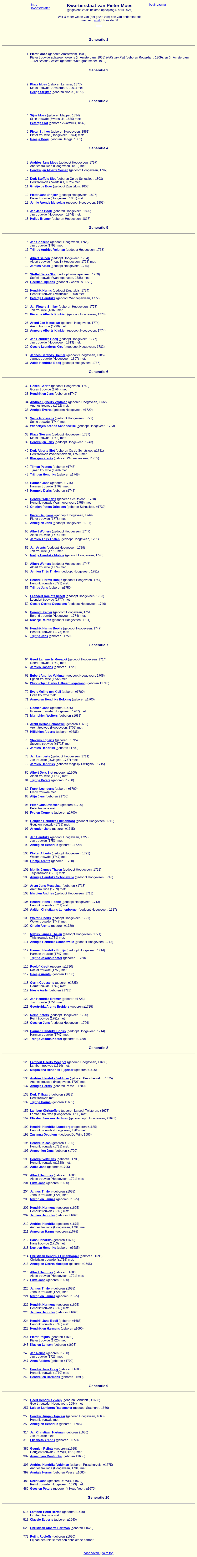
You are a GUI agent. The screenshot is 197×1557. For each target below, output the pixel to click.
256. (26, 1400)
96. (27, 821)
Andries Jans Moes (44, 162)
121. (26, 1006)
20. (27, 274)
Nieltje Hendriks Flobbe (47, 555)
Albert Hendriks (41, 1175)
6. (28, 131)
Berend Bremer (41, 612)
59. (27, 603)
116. (26, 966)
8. (28, 162)
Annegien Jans (41, 523)
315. (26, 1440)
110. (26, 934)
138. (26, 1094)
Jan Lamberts (40, 756)
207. (26, 1215)
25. (27, 314)
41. (27, 458)
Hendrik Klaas (40, 1143)
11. (27, 186)
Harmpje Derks (41, 490)
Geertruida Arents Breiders (49, 1006)
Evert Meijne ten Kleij (45, 691)
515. (26, 1519)
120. (26, 998)
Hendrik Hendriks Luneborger (51, 1126)
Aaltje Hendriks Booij (45, 362)
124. (26, 1031)
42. (27, 466)
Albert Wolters (40, 531)
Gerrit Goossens (42, 982)
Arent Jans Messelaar (46, 885)
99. (27, 845)
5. (28, 123)
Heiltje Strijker (40, 92)
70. (27, 691)
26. (27, 322)
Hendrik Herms (41, 290)
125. (26, 1039)
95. (27, 812)
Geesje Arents (40, 974)
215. (26, 1263)
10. (27, 178)
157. (26, 1118)
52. (27, 547)
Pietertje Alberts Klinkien (48, 314)
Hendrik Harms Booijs (46, 580)
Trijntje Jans (39, 587)
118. (26, 982)
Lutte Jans (37, 1183)
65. (27, 667)
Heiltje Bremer (40, 218)
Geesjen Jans (40, 1022)
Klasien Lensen (41, 1344)
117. (26, 974)
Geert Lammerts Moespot (48, 659)
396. (26, 1464)
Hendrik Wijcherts (43, 499)
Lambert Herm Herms (45, 1512)
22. (27, 290)
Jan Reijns (37, 1353)
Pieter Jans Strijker (44, 194)
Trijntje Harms (40, 1102)
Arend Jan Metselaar (45, 322)
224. (26, 1320)
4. (28, 115)
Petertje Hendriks (42, 298)
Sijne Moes (38, 115)
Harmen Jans (39, 483)
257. (26, 1407)
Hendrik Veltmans (43, 1159)
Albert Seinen (40, 258)
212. (26, 1240)
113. (26, 958)
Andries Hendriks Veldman (49, 1078)
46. (27, 499)
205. (26, 1199)
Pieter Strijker (40, 131)
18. (27, 258)
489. (26, 1488)
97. (27, 828)
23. (27, 298)
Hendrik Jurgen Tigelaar (47, 1416)
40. (27, 450)
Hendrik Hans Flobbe (45, 901)
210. (26, 1223)
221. (26, 1296)
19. (27, 265)
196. (26, 1143)
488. (26, 1481)
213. (26, 1247)
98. (27, 837)
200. (26, 1175)
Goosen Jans (39, 708)
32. (27, 386)
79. (27, 764)
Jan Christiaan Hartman (47, 1432)
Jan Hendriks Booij (44, 339)
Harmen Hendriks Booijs (48, 950)
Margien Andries (42, 893)
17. (27, 249)
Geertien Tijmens (42, 282)
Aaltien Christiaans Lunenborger (54, 909)
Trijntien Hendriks (43, 474)
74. (27, 724)
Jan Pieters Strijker (44, 306)
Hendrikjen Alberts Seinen (49, 170)
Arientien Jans (40, 828)
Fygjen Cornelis (41, 812)
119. (26, 990)
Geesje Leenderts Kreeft (47, 346)
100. (26, 853)
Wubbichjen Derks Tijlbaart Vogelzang (58, 683)
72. (27, 708)
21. (27, 282)
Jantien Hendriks (42, 748)
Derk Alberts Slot (42, 450)
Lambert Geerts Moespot (48, 1062)
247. (26, 1360)
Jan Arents (38, 547)
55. (27, 571)
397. (26, 1472)
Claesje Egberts (41, 1519)
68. (27, 675)
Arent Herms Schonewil (47, 724)
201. (26, 1183)
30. (27, 355)
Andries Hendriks (42, 1223)
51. (27, 539)
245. (26, 1344)
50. (27, 531)
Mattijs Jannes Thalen (46, 869)
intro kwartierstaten (40, 6)
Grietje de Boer (41, 186)
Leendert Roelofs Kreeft (47, 596)
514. (26, 1512)
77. (27, 748)
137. (26, 1086)
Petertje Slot (39, 123)
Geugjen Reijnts (41, 1448)
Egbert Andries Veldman (47, 675)
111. (26, 942)
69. (27, 683)
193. (26, 1134)
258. (26, 1416)
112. (26, 950)
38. (27, 434)
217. (26, 1280)
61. (27, 620)
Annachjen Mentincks (46, 1456)
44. (27, 483)
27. (27, 330)
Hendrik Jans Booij (44, 1320)
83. (27, 796)
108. (26, 918)
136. (26, 1078)
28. (27, 339)
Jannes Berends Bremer (47, 355)
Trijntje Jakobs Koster (46, 958)
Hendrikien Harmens (45, 1328)
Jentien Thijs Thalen (45, 539)
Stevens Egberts (42, 740)
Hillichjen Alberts (42, 731)
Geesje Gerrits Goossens (48, 603)
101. (26, 861)
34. (27, 402)
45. (27, 490)
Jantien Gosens (41, 667)
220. (26, 1288)
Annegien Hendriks (44, 845)
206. (26, 1207)
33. (27, 393)
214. (26, 1256)
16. (27, 242)
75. (27, 731)
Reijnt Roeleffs (41, 1536)
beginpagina (157, 4)
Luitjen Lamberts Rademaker (51, 1407)
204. (26, 1191)
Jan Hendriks (39, 837)
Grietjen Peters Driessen (48, 506)
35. (27, 409)
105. (26, 893)
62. (27, 628)
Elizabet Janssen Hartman (49, 1118)
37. (27, 426)
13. (27, 202)
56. (27, 580)
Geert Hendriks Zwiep (46, 1400)
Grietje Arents (40, 861)
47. (27, 506)
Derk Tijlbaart (40, 1094)
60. (27, 612)
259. (26, 1424)
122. (26, 1015)
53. (27, 555)
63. (27, 636)
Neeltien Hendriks (43, 1247)
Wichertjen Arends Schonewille (53, 426)
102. (26, 869)
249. (26, 1377)
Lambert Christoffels (45, 1110)
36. (27, 418)
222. (26, 1304)
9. (28, 170)
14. (27, 211)
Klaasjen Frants (41, 458)
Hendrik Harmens (43, 1207)
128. (26, 1062)
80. (27, 772)
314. (26, 1432)
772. (26, 1536)
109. (26, 925)
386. (26, 1448)
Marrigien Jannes (42, 1199)
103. (26, 877)
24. (27, 306)
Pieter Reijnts (40, 1337)
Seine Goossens (42, 418)
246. (26, 1353)
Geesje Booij (39, 139)
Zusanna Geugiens (44, 1134)
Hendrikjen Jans (42, 393)
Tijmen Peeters (41, 466)
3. (28, 92)
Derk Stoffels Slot (43, 178)
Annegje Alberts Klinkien (48, 330)
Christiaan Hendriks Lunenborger (54, 1256)
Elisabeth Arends (42, 1440)
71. (27, 699)
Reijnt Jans (38, 1481)
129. (26, 1069)
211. (26, 1231)
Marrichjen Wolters (44, 715)
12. (27, 194)
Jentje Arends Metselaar (47, 202)
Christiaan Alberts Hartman (50, 1528)
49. (27, 523)
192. (26, 1126)
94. (27, 804)
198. (26, 1159)
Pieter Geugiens (41, 515)
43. (27, 474)
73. (27, 715)
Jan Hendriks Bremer (45, 998)
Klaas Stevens (40, 434)
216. (26, 1272)
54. (27, 563)
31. (27, 362)
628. (26, 1528)
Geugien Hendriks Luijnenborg (52, 821)
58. (27, 596)
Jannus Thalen (41, 1191)
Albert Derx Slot (41, 772)
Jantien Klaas (40, 265)
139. (26, 1102)
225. (26, 1328)
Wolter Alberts (40, 853)
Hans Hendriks (41, 1240)
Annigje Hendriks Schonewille (52, 877)
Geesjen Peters (41, 1488)
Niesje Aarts (39, 990)
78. (27, 756)
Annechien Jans (42, 1150)
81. (27, 780)
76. (27, 740)
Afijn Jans (37, 796)
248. (26, 1369)
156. (26, 1110)
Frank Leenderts (42, 788)
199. (26, 1166)
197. (26, 1150)
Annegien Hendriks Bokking (50, 699)
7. (28, 139)
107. (26, 909)
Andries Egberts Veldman (48, 402)
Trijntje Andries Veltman (47, 249)
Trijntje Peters (40, 780)
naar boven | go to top (98, 1553)
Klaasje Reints (40, 620)
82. (27, 788)
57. (27, 587)
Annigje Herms (41, 1086)
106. (26, 901)
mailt (97, 20)
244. (26, 1337)
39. (27, 442)
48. (27, 515)
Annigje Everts (41, 409)
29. (27, 346)
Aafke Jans (38, 1166)
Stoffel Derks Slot (43, 274)
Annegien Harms (42, 1231)
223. (26, 1312)
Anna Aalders (40, 1360)
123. (26, 1022)
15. (27, 218)
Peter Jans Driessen (44, 804)
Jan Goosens (39, 242)
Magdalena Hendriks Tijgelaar (51, 1069)
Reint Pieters (39, 1015)
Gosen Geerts (40, 386)
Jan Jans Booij (41, 211)
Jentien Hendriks (42, 1215)
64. (27, 659)
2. (28, 84)
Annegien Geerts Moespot (49, 1263)
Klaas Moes (38, 84)
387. (26, 1456)
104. (26, 885)
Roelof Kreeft (39, 966)
